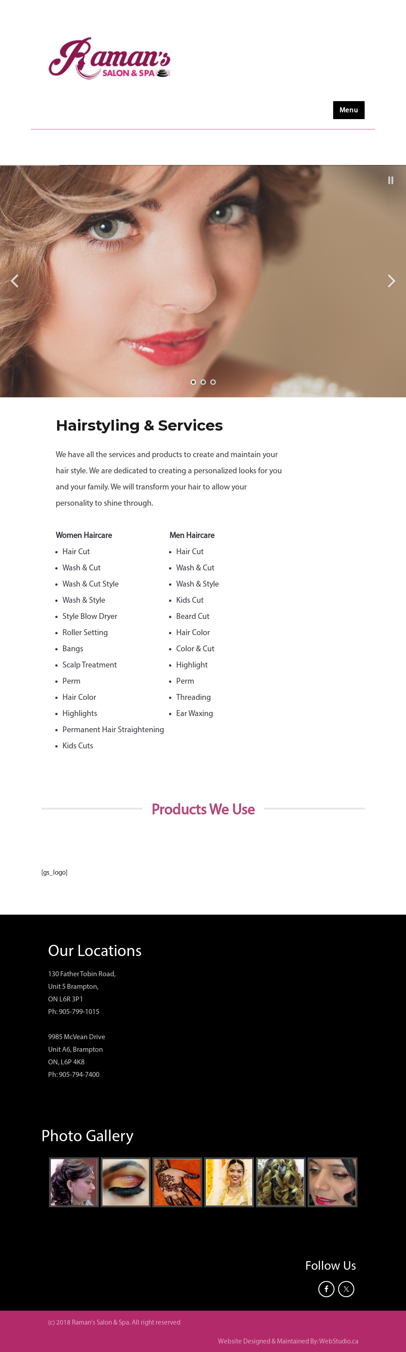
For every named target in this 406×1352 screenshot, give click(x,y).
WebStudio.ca (338, 1342)
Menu (348, 110)
